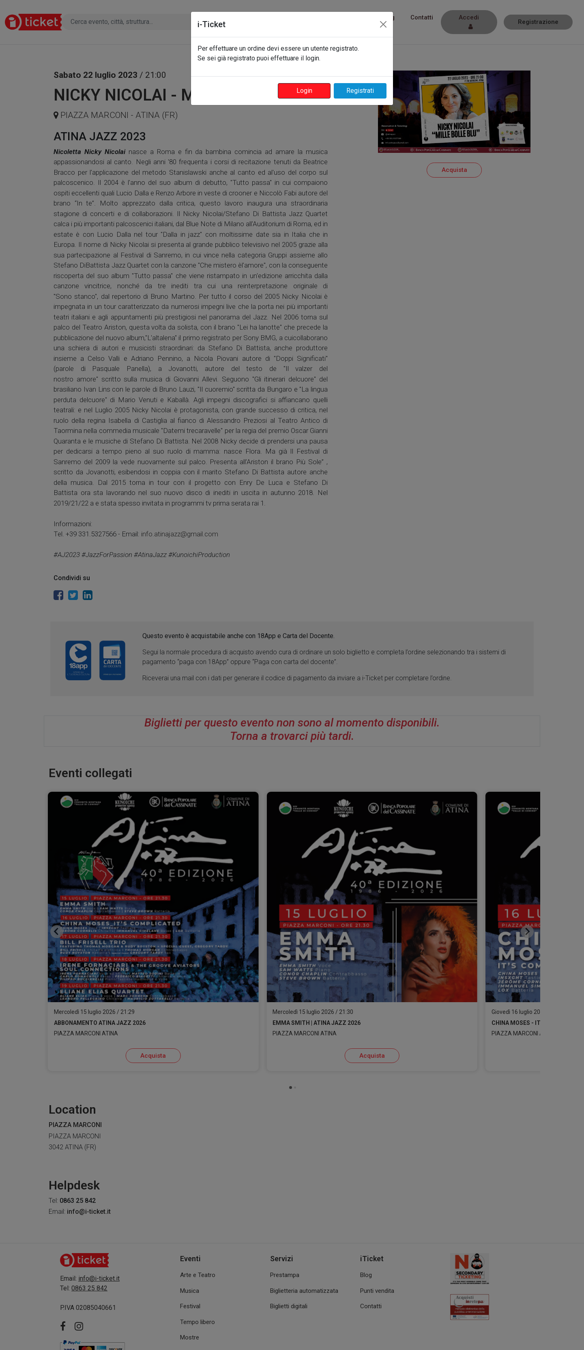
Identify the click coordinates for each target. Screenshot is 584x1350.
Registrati (360, 90)
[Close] (383, 24)
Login (304, 90)
